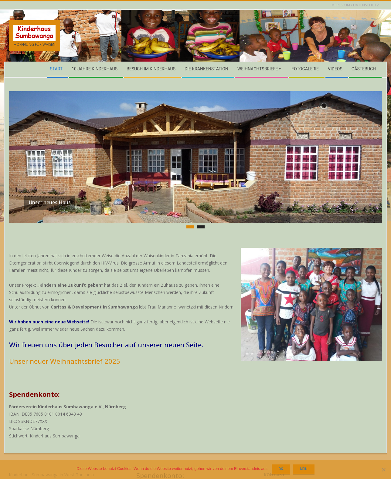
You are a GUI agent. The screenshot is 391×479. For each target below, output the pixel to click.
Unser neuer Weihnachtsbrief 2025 (64, 341)
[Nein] (383, 470)
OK (281, 469)
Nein (303, 469)
